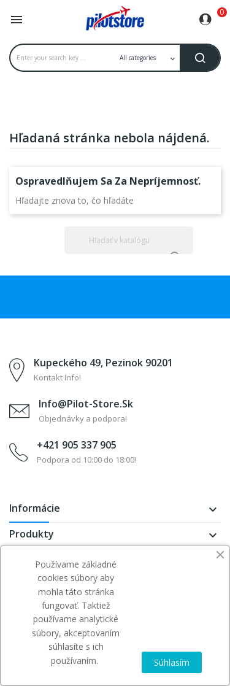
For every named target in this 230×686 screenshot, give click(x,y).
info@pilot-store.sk (86, 403)
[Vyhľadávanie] (128, 240)
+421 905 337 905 (77, 445)
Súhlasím (172, 662)
